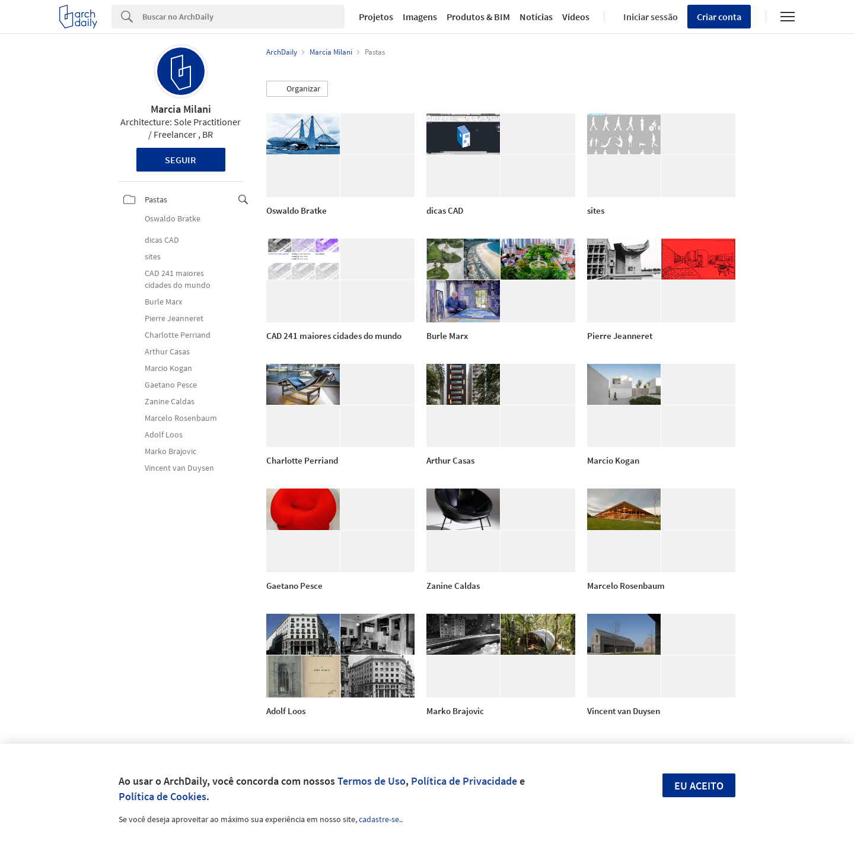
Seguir (180, 160)
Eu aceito (699, 785)
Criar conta (719, 17)
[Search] (243, 16)
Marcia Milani (181, 109)
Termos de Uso (371, 781)
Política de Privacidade (464, 781)
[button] (297, 89)
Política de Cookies (162, 796)
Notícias (536, 16)
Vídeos (575, 16)
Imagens (420, 16)
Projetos (376, 16)
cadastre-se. (380, 819)
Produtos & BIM (478, 16)
